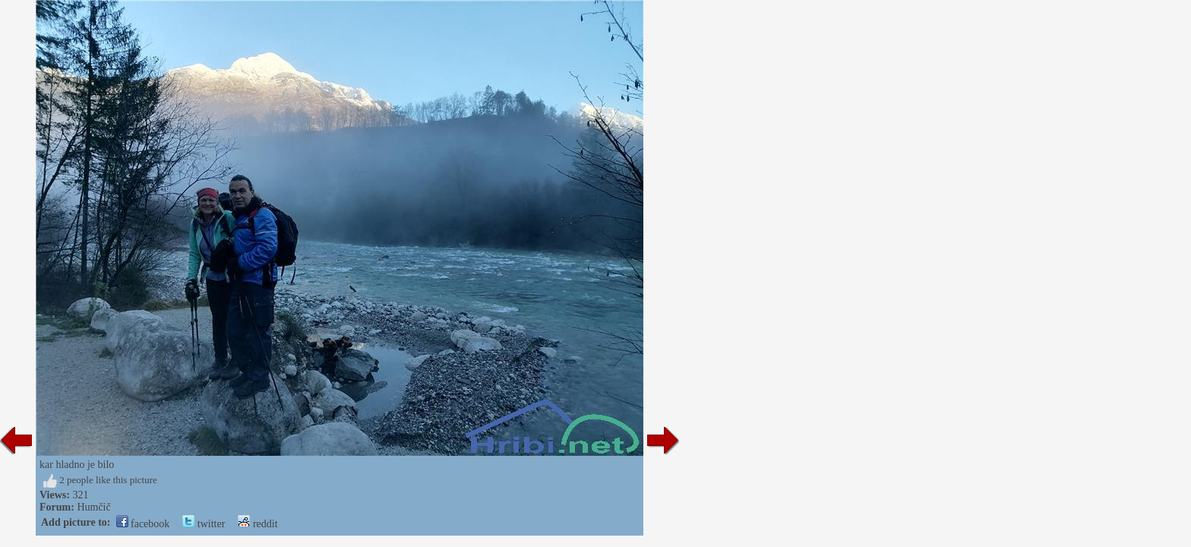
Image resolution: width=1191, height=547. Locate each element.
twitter (203, 524)
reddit (257, 524)
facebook (143, 524)
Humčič (93, 507)
